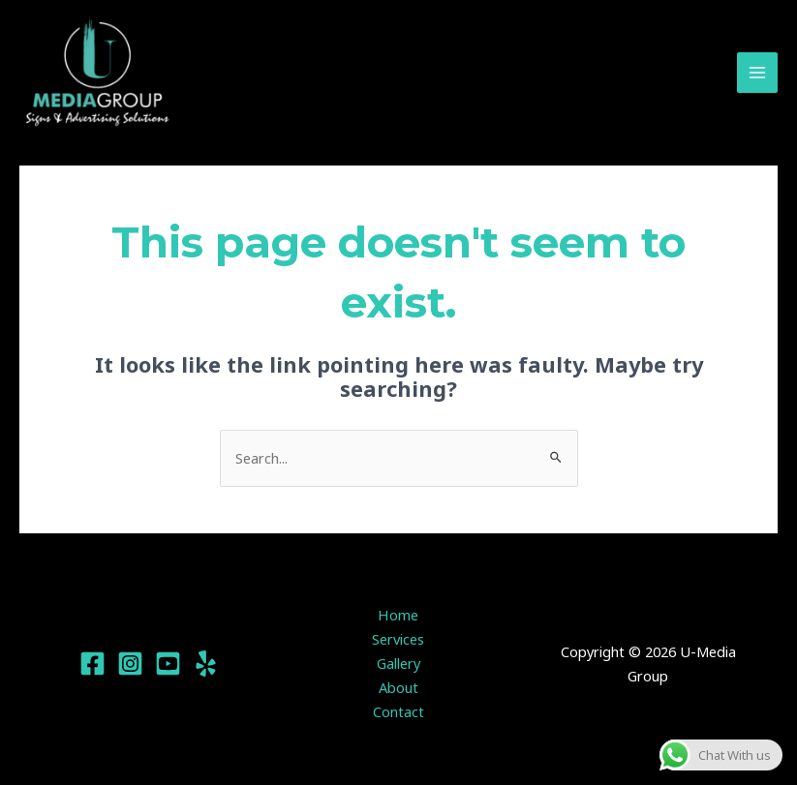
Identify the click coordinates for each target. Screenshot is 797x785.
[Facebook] (92, 667)
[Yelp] (206, 667)
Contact (398, 714)
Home (398, 618)
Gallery (398, 666)
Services (398, 642)
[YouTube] (168, 667)
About (398, 690)
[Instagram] (130, 667)
